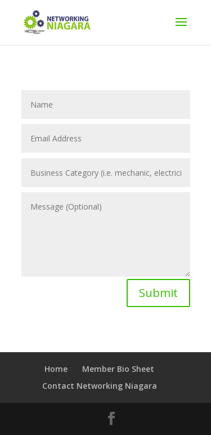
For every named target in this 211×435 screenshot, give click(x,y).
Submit (158, 292)
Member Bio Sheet (118, 368)
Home (56, 368)
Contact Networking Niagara (99, 385)
